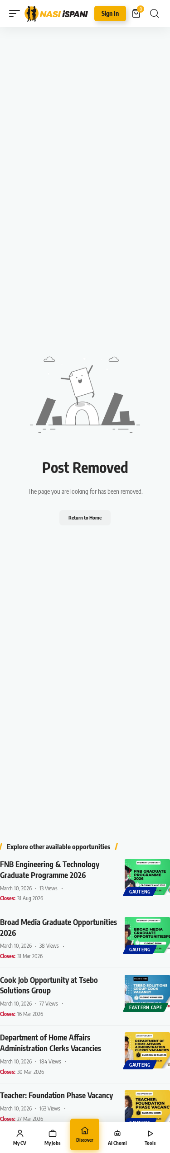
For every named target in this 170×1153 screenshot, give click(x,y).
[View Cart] (137, 13)
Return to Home (85, 517)
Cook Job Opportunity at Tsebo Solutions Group (49, 985)
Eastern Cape (145, 1007)
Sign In (110, 13)
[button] (16, 14)
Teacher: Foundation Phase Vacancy (56, 1095)
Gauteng (140, 891)
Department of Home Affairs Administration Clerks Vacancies (50, 1042)
